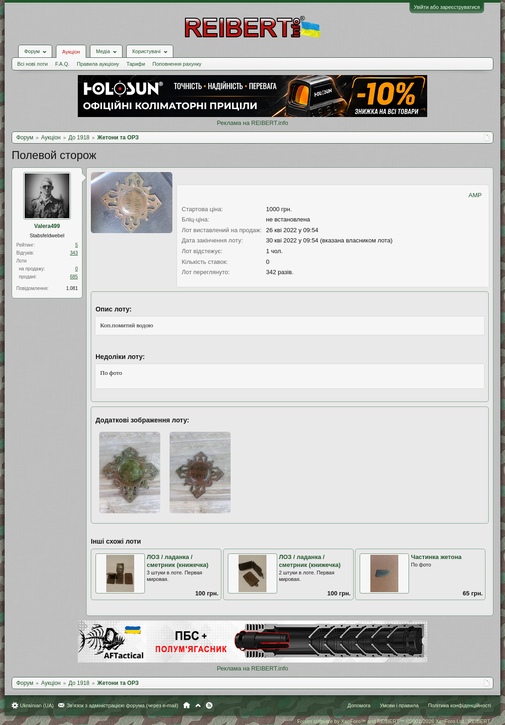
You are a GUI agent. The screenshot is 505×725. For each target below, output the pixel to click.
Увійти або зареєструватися (447, 7)
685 (74, 276)
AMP (475, 195)
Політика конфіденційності (459, 705)
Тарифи (136, 64)
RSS (209, 705)
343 (74, 252)
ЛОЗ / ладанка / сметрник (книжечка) (177, 560)
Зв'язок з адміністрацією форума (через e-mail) (122, 705)
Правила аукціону (98, 64)
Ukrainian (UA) (37, 705)
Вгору (198, 705)
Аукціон (71, 52)
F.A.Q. (62, 64)
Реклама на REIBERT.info (252, 122)
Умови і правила (399, 705)
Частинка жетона (436, 556)
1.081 (72, 288)
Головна (186, 705)
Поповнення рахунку (176, 64)
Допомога (359, 705)
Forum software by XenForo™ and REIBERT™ (394, 721)
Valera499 (47, 226)
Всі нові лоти (32, 64)
